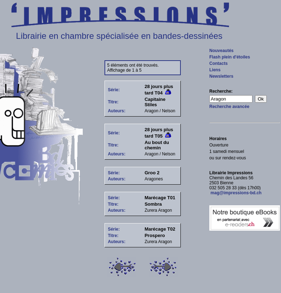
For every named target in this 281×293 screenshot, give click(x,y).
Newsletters (221, 76)
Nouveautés (221, 50)
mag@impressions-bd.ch (235, 192)
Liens (214, 69)
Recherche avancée (229, 106)
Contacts (218, 63)
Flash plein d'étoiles (229, 57)
